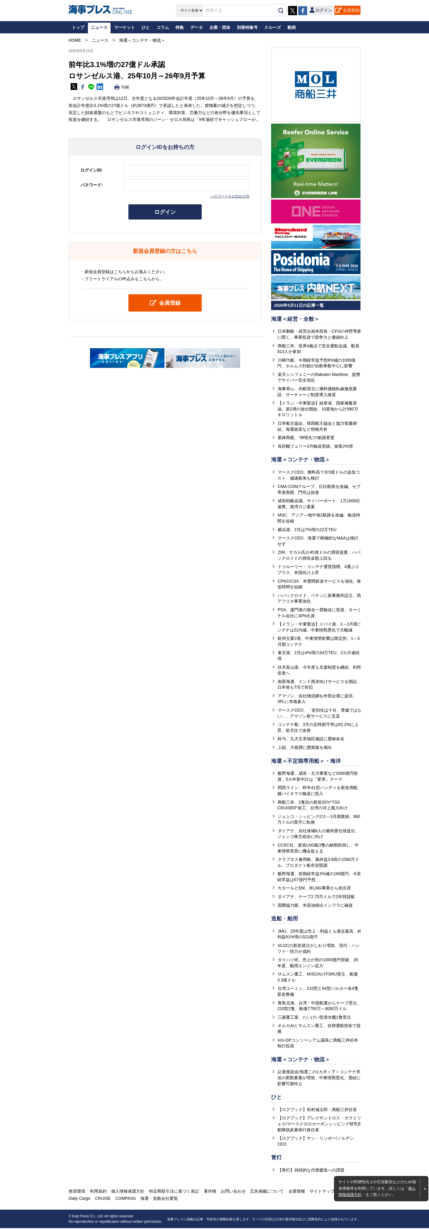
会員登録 (351, 10)
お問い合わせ (232, 1192)
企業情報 (295, 1192)
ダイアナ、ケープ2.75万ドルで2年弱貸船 (316, 896)
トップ (78, 27)
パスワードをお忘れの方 (230, 196)
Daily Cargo (79, 1199)
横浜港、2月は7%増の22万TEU (307, 529)
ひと (276, 1098)
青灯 (276, 1158)
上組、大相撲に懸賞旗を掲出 (305, 747)
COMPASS (125, 1199)
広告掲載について (266, 1192)
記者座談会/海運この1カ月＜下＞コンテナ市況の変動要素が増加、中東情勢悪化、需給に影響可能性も (319, 1078)
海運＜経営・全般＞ (295, 319)
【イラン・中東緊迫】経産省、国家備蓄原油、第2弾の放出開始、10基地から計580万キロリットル (317, 409)
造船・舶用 (284, 919)
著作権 (209, 1192)
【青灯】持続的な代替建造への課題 (311, 1170)
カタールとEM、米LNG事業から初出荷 (314, 888)
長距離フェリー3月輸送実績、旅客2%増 (315, 446)
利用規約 (98, 1192)
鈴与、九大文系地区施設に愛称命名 (311, 739)
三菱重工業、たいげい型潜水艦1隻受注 (314, 1017)
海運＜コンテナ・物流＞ (300, 460)
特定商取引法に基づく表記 (174, 1192)
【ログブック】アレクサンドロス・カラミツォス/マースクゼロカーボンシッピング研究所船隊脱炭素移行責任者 (319, 1124)
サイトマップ (321, 1192)
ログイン (165, 212)
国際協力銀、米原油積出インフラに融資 (315, 905)
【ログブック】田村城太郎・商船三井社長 (317, 1110)
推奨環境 (77, 1192)
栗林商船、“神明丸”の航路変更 (306, 437)
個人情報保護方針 (127, 1192)
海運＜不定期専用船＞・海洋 (306, 761)
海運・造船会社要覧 (159, 1199)
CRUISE (103, 1199)
